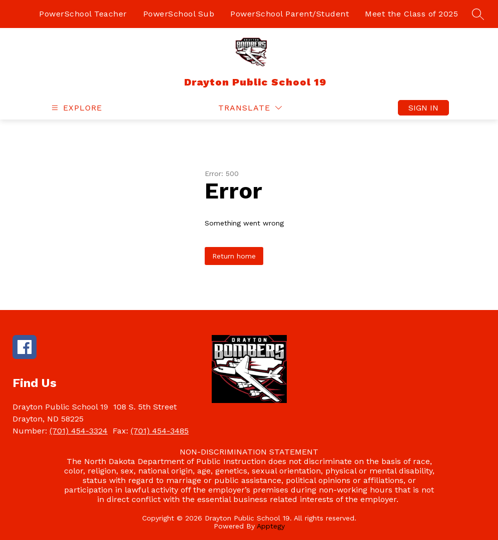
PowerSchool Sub (179, 13)
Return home (234, 256)
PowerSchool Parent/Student (289, 13)
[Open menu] (75, 108)
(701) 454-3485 (160, 431)
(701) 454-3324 (79, 431)
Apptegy (271, 526)
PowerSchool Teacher (83, 13)
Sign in (423, 107)
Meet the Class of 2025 (411, 13)
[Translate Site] (250, 108)
